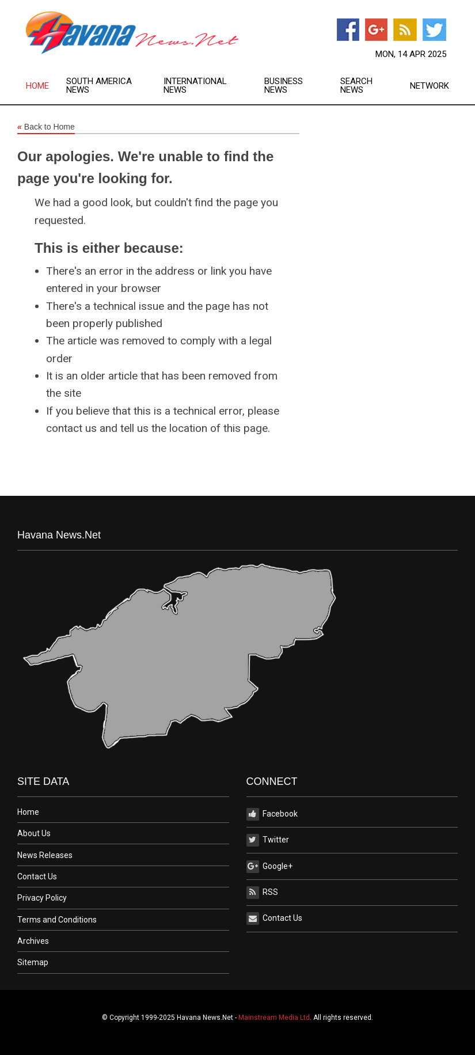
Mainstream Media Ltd (274, 1018)
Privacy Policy (42, 897)
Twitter (267, 840)
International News (195, 85)
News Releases (45, 855)
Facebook (272, 814)
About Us (34, 833)
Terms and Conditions (57, 919)
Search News (356, 85)
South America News (99, 85)
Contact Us (37, 876)
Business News (283, 85)
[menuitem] (46, 85)
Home (37, 86)
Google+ (269, 866)
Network (429, 86)
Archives (33, 941)
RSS (262, 892)
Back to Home (46, 127)
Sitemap (32, 962)
